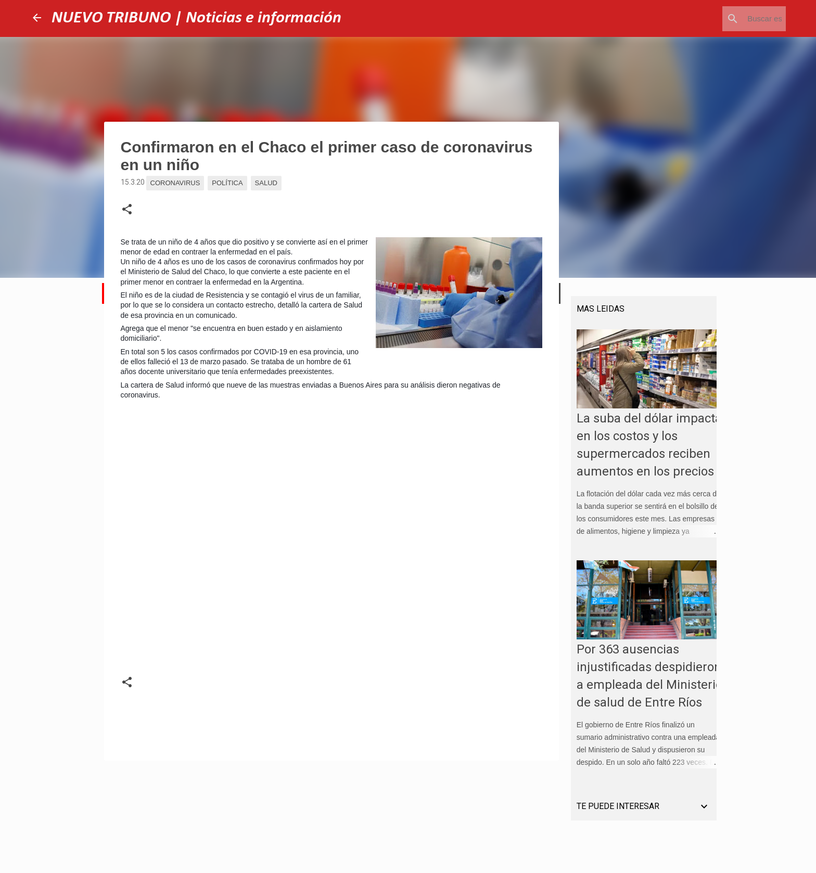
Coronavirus (175, 183)
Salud (266, 183)
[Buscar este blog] (731, 18)
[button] (127, 209)
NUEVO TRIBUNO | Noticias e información (196, 18)
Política (227, 183)
